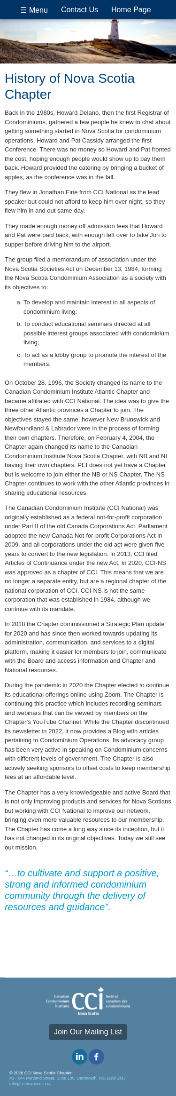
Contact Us (79, 10)
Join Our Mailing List (88, 1032)
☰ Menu (33, 10)
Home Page (131, 10)
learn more (20, 35)
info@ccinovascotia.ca (30, 1083)
